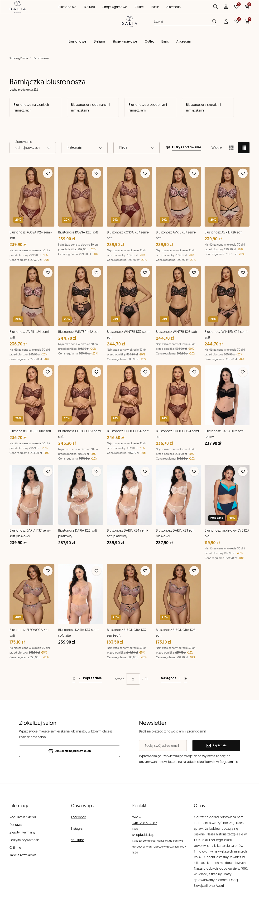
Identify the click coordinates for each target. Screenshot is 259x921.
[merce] (47, 913)
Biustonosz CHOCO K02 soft (30, 431)
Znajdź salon (235, 5)
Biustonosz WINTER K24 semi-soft (226, 334)
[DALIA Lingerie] (129, 21)
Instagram (78, 828)
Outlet (149, 41)
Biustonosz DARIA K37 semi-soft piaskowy (30, 533)
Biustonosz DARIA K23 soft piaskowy (175, 533)
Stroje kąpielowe (124, 41)
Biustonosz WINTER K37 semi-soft (128, 334)
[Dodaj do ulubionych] (48, 173)
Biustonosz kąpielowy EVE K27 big (227, 533)
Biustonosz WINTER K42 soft (78, 332)
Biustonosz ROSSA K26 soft (78, 232)
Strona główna (19, 58)
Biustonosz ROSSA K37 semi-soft (128, 235)
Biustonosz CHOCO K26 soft (128, 431)
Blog (210, 5)
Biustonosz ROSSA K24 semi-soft (31, 235)
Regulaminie (229, 762)
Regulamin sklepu (23, 817)
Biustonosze (77, 41)
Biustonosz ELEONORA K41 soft (29, 633)
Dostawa (16, 825)
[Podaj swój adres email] (163, 745)
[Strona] (133, 679)
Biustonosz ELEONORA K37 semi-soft (126, 633)
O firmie (15, 847)
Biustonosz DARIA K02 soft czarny (224, 434)
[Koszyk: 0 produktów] (247, 21)
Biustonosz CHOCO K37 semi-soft (80, 434)
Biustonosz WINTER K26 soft (176, 332)
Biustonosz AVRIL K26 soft (223, 232)
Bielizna (99, 41)
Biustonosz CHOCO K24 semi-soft (178, 434)
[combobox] (33, 147)
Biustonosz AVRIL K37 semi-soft (176, 235)
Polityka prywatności (24, 840)
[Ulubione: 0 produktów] (236, 21)
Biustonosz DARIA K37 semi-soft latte (78, 633)
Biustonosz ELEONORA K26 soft (176, 633)
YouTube (77, 840)
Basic (165, 41)
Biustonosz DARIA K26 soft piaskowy (77, 533)
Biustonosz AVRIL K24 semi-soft (30, 334)
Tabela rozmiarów (23, 855)
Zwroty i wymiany (22, 832)
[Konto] (226, 21)
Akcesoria (183, 41)
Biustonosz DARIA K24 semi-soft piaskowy (127, 533)
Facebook (78, 817)
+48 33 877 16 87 (144, 823)
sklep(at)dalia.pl (143, 835)
